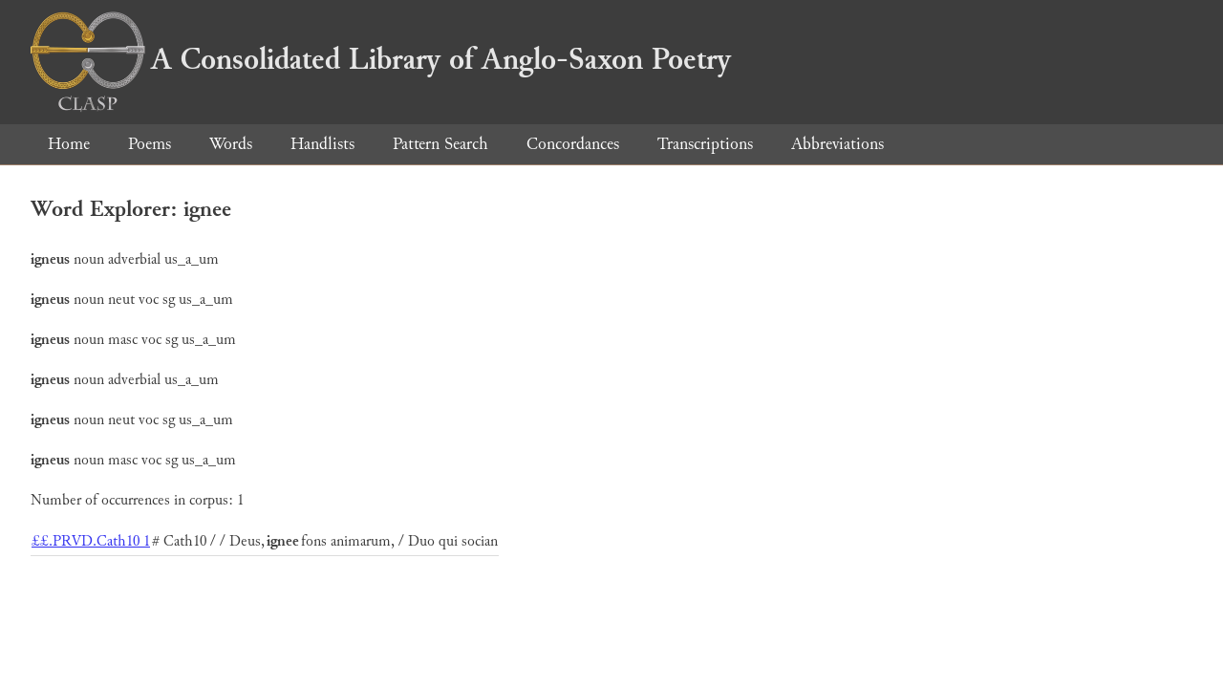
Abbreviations (837, 144)
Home (69, 144)
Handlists (322, 144)
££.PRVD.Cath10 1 (91, 541)
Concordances (572, 144)
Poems (149, 144)
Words (230, 144)
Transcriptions (705, 144)
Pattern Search (440, 144)
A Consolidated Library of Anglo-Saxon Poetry (381, 59)
